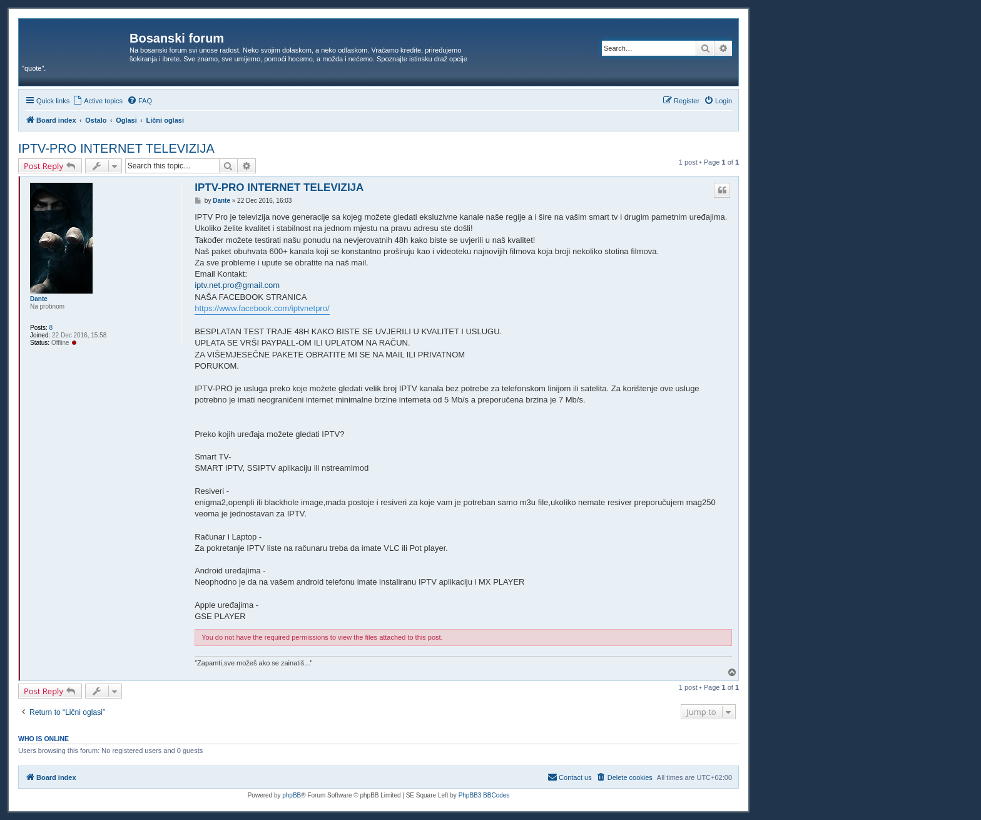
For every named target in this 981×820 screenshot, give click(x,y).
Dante (39, 298)
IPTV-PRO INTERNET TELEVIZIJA (116, 148)
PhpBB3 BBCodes (484, 795)
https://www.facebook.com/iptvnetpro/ (262, 308)
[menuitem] (98, 100)
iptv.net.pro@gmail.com (237, 285)
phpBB (291, 795)
